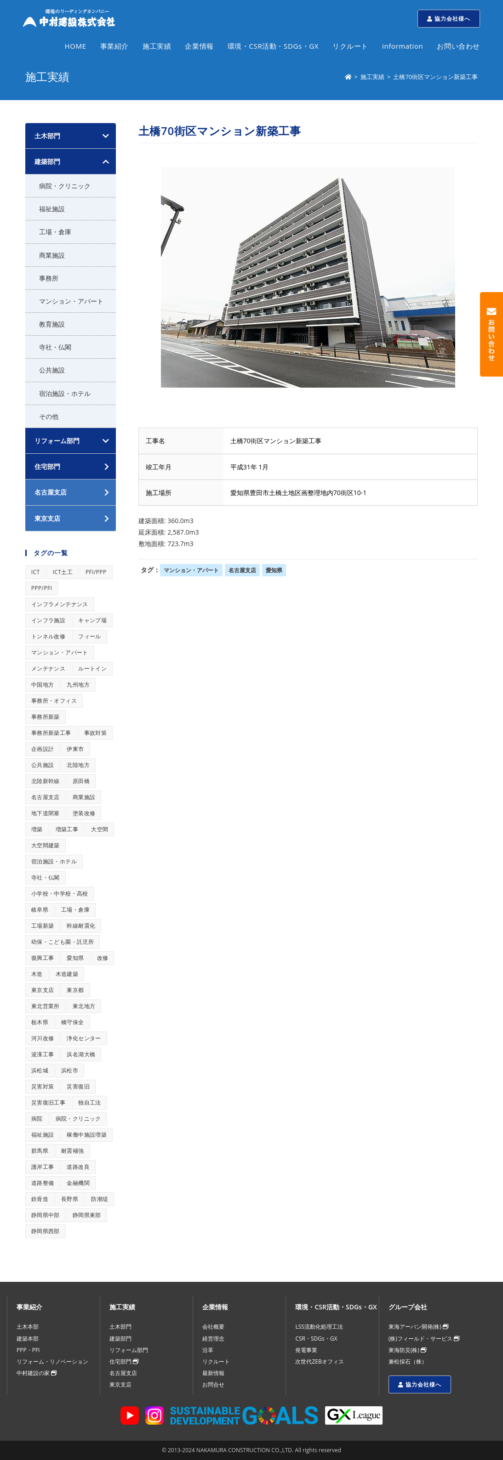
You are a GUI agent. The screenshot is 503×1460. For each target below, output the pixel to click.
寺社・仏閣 (55, 347)
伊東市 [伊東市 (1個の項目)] (75, 749)
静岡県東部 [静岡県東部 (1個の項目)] (87, 1215)
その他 (48, 416)
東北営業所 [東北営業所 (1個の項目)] (45, 1006)
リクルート (216, 1361)
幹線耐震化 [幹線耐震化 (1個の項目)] (81, 926)
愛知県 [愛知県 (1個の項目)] (75, 958)
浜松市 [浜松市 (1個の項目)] (69, 1070)
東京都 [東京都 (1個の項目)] (75, 990)
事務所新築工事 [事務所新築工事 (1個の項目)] (51, 733)
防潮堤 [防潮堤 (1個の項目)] (99, 1199)
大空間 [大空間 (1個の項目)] (99, 829)
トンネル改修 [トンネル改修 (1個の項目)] (48, 636)
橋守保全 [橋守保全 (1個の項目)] (72, 1022)
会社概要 (213, 1326)
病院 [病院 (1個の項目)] (37, 1118)
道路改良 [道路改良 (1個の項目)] (78, 1167)
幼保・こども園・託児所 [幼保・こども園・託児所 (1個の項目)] (62, 942)
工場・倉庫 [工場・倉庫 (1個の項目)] (75, 909)
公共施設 (52, 370)
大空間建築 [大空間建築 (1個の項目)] (45, 845)
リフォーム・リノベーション (52, 1361)
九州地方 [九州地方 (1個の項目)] (78, 684)
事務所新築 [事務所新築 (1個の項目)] (45, 717)
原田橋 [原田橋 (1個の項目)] (81, 781)
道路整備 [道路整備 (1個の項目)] (42, 1183)
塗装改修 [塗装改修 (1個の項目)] (84, 813)
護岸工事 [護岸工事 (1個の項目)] (42, 1167)
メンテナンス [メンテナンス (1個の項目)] (48, 668)
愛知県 (274, 570)
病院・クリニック (65, 185)
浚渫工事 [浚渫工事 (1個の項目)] (42, 1054)
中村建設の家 (37, 1373)
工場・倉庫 (55, 231)
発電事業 (306, 1350)
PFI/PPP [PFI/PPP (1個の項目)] (96, 572)
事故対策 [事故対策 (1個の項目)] (95, 733)
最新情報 (213, 1373)
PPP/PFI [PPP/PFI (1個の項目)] (41, 588)
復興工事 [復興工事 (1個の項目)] (42, 958)
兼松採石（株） (408, 1361)
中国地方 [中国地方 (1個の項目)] (42, 684)
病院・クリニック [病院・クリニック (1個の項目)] (78, 1118)
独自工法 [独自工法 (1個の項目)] (89, 1102)
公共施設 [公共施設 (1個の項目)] (42, 765)
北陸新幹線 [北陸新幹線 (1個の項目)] (45, 781)
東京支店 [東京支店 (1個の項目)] (42, 990)
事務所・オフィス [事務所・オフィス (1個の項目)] (54, 701)
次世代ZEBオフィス (319, 1361)
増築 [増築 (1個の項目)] (37, 829)
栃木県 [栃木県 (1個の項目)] (39, 1022)
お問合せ (213, 1384)
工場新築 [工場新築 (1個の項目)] (42, 926)
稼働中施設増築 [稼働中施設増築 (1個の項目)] (87, 1135)
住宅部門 (123, 1361)
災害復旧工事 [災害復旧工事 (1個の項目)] (48, 1102)
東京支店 (120, 1384)
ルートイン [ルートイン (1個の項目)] (92, 668)
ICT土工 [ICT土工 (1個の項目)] (62, 572)
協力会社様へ (448, 19)
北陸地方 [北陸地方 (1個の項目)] (78, 765)
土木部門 (47, 135)
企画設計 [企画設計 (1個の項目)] (42, 749)
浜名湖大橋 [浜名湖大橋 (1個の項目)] (81, 1054)
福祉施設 (52, 208)
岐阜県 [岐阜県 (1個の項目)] (39, 909)
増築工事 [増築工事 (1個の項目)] (67, 829)
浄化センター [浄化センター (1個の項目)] (84, 1038)
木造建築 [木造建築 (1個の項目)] (67, 974)
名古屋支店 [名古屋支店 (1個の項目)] (45, 797)
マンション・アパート (191, 570)
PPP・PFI (28, 1350)
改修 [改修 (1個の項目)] (103, 958)
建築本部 (28, 1338)
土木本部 (28, 1326)
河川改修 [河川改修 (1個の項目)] (42, 1038)
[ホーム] (348, 77)
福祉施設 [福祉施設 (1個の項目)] (42, 1135)
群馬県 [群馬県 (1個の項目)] (39, 1151)
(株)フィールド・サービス (424, 1338)
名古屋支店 (242, 570)
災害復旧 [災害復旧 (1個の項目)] (78, 1086)
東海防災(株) (407, 1350)
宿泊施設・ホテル (65, 393)
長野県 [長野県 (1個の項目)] (69, 1199)
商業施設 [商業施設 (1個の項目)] (84, 797)
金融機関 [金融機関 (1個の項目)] (78, 1183)
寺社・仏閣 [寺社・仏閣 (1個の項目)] (45, 877)
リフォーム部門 (57, 440)
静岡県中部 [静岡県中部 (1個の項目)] (45, 1215)
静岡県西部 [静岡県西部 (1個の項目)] (45, 1231)
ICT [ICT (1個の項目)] (35, 572)
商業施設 (52, 255)
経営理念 (213, 1338)
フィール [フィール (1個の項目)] (89, 636)
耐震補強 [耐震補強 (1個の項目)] (72, 1151)
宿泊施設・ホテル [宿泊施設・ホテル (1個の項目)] (54, 861)
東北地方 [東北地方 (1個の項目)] (84, 1006)
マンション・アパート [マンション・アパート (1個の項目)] (59, 652)
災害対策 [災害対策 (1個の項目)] (42, 1086)
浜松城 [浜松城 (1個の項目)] (39, 1070)
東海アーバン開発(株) (418, 1326)
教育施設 (52, 324)
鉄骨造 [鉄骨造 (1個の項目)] (39, 1199)
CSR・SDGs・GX (316, 1338)
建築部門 (47, 161)
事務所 (48, 278)
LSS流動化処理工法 (319, 1326)
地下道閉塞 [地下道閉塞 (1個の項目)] (45, 813)
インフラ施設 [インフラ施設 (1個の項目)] (48, 620)
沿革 (207, 1350)
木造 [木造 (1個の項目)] (37, 974)
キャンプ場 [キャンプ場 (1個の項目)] (92, 620)
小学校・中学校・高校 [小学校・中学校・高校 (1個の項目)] (59, 893)
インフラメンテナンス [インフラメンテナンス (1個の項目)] (59, 604)
